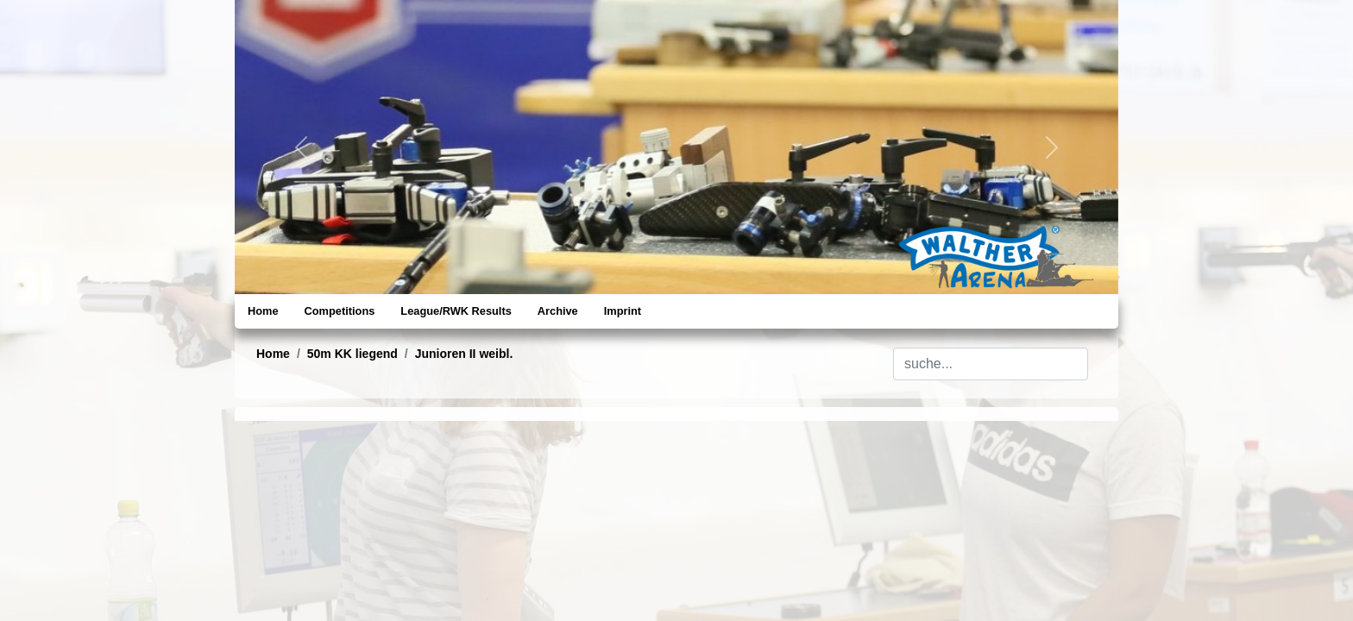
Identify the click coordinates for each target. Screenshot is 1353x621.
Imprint (622, 310)
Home (263, 310)
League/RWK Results (455, 310)
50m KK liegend (352, 354)
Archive (558, 310)
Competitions (340, 310)
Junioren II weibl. (464, 354)
